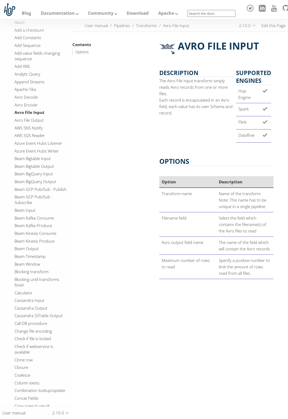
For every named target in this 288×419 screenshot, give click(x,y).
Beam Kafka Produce (33, 225)
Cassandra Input (29, 300)
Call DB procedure (30, 323)
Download (138, 13)
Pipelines (122, 25)
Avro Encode (25, 105)
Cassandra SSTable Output (38, 315)
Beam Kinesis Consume (35, 233)
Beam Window (27, 264)
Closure (21, 367)
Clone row (23, 360)
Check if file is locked (32, 339)
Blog (26, 13)
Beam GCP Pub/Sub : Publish (40, 189)
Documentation (58, 13)
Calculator (23, 293)
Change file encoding (33, 331)
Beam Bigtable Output (34, 166)
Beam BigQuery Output (35, 181)
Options (82, 52)
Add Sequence (27, 45)
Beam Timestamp (30, 256)
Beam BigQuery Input (33, 174)
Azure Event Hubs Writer (36, 151)
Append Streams (29, 82)
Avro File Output (29, 120)
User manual (96, 25)
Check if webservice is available (33, 349)
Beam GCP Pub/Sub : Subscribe (33, 199)
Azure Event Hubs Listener (38, 143)
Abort (19, 22)
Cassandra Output (30, 308)
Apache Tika (25, 89)
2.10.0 (245, 25)
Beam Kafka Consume (34, 218)
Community (100, 13)
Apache (166, 13)
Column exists (26, 383)
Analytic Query (27, 74)
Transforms (146, 25)
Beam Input (24, 210)
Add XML (22, 66)
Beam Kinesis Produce (34, 241)
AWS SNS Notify (28, 128)
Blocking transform (31, 272)
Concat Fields (26, 398)
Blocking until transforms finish (36, 282)
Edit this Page (273, 25)
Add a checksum (29, 30)
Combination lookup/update (39, 390)
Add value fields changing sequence (37, 56)
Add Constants (27, 37)
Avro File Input (29, 112)
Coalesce (22, 375)
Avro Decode (26, 97)
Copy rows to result (32, 406)
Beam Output (26, 248)
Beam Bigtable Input (32, 158)
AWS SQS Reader (29, 135)
